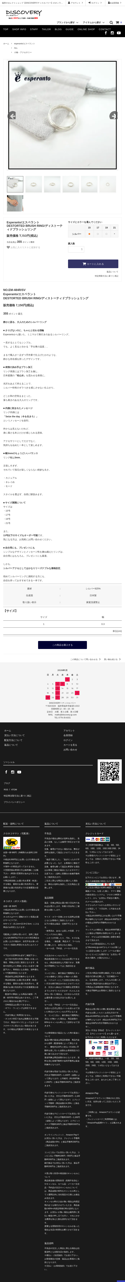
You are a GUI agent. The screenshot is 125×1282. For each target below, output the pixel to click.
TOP (5, 29)
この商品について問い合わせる (86, 659)
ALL (16, 48)
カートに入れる (93, 264)
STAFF (34, 29)
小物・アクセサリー (23, 52)
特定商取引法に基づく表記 (106, 276)
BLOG (58, 29)
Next (113, 115)
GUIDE (70, 29)
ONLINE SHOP (86, 29)
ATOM (13, 786)
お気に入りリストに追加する (23, 247)
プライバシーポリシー (14, 796)
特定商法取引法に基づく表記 (18, 791)
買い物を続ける (113, 659)
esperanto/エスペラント (24, 43)
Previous (11, 115)
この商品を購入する (62, 644)
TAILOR (46, 29)
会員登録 (115, 2)
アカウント (76, 2)
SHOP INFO (19, 29)
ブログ (6, 782)
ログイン (95, 2)
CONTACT (105, 29)
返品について (112, 272)
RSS (5, 786)
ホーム (6, 43)
